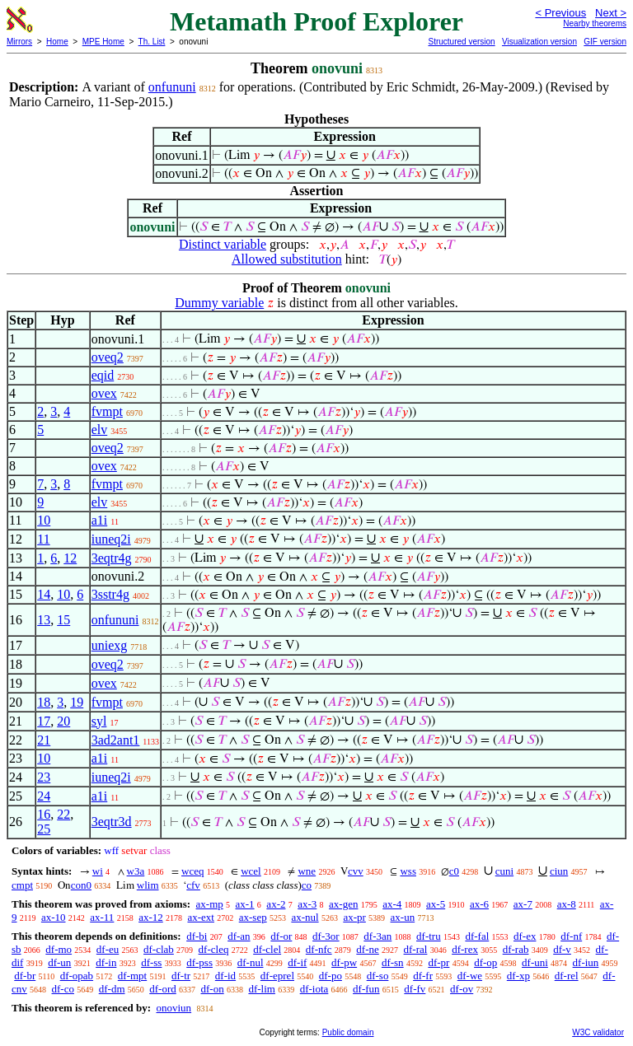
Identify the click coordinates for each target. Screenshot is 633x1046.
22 (63, 814)
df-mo (58, 949)
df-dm (112, 989)
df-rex (465, 949)
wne (307, 871)
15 (63, 620)
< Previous (560, 13)
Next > (610, 13)
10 (43, 520)
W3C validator (598, 1032)
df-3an (377, 936)
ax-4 (391, 904)
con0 (81, 885)
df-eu (107, 949)
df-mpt (132, 975)
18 (43, 702)
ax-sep (253, 917)
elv (99, 430)
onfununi (172, 87)
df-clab (158, 949)
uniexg (109, 645)
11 (43, 539)
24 (43, 796)
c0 (454, 871)
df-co (63, 989)
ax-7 (522, 904)
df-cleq (214, 949)
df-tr (180, 975)
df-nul (250, 962)
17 (43, 721)
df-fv (414, 989)
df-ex (524, 936)
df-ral (416, 949)
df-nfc (319, 949)
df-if (297, 962)
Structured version (461, 41)
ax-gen (343, 904)
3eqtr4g (111, 558)
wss (408, 871)
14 (43, 594)
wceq (192, 871)
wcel (251, 871)
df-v (562, 949)
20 (63, 721)
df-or (281, 936)
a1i (99, 520)
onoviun (173, 1008)
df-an (238, 936)
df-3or (326, 936)
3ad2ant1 (115, 740)
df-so (378, 975)
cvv (355, 871)
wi (97, 871)
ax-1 (245, 904)
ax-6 (479, 904)
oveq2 (107, 357)
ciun (559, 871)
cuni (504, 871)
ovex (104, 393)
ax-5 (435, 904)
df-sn (393, 962)
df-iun (586, 962)
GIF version (605, 41)
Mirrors (19, 41)
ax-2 (275, 904)
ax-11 (102, 917)
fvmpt (107, 411)
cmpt (22, 885)
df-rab (516, 949)
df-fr (423, 975)
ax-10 (53, 917)
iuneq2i (111, 539)
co (307, 885)
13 (43, 620)
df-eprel (277, 975)
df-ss (151, 962)
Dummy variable (219, 303)
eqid (103, 375)
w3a (136, 871)
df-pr (438, 962)
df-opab (76, 975)
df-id (225, 975)
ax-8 (566, 904)
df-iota (314, 989)
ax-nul (304, 917)
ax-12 (150, 917)
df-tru (428, 936)
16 (43, 814)
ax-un (403, 917)
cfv (193, 885)
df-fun (366, 989)
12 (70, 558)
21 (43, 740)
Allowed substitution (287, 259)
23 (43, 777)
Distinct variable (222, 244)
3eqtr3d (111, 822)
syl (99, 721)
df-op (485, 962)
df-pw (344, 962)
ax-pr (354, 917)
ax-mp (209, 904)
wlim (148, 885)
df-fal (477, 936)
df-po (330, 975)
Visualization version (539, 41)
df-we (469, 975)
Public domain (348, 1032)
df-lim (261, 989)
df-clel (267, 949)
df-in (106, 962)
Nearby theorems (594, 23)
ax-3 (307, 904)
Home (57, 41)
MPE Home (103, 41)
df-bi (196, 936)
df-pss (199, 962)
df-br (24, 975)
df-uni (535, 962)
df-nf (571, 936)
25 (43, 829)
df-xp (518, 975)
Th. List (152, 41)
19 (76, 702)
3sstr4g (110, 594)
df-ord (162, 989)
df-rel (567, 975)
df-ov (461, 989)
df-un (59, 962)
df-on (212, 989)
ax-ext (200, 917)
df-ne (367, 949)
